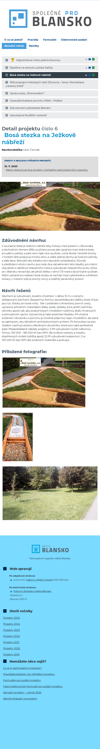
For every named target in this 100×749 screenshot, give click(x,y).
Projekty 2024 (11, 624)
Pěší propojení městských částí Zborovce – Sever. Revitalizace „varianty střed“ (44, 84)
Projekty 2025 (11, 617)
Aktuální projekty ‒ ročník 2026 (22, 692)
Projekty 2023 (11, 630)
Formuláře (49, 39)
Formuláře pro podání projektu (22, 680)
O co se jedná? (13, 39)
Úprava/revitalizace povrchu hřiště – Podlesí (33, 100)
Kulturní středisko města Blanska (32, 591)
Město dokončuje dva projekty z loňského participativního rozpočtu (47, 170)
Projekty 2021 (11, 642)
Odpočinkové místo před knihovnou (50, 60)
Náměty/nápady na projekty (20, 698)
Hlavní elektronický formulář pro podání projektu (32, 686)
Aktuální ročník (14, 45)
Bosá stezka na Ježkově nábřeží (50, 75)
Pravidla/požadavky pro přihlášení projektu (29, 674)
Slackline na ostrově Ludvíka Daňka (50, 68)
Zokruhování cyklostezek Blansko (27, 108)
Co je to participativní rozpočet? (22, 668)
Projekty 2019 (11, 654)
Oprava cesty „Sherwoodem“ (25, 93)
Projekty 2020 (11, 648)
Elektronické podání (74, 39)
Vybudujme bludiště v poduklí (26, 115)
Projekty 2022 (11, 636)
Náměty (34, 45)
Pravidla (33, 39)
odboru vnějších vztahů (39, 579)
